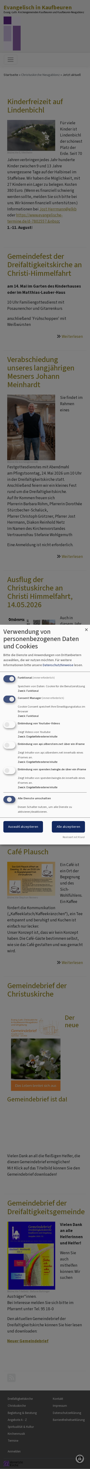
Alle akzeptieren (68, 826)
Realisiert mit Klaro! (74, 837)
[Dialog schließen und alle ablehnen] (86, 628)
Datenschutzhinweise (58, 665)
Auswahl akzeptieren (23, 826)
